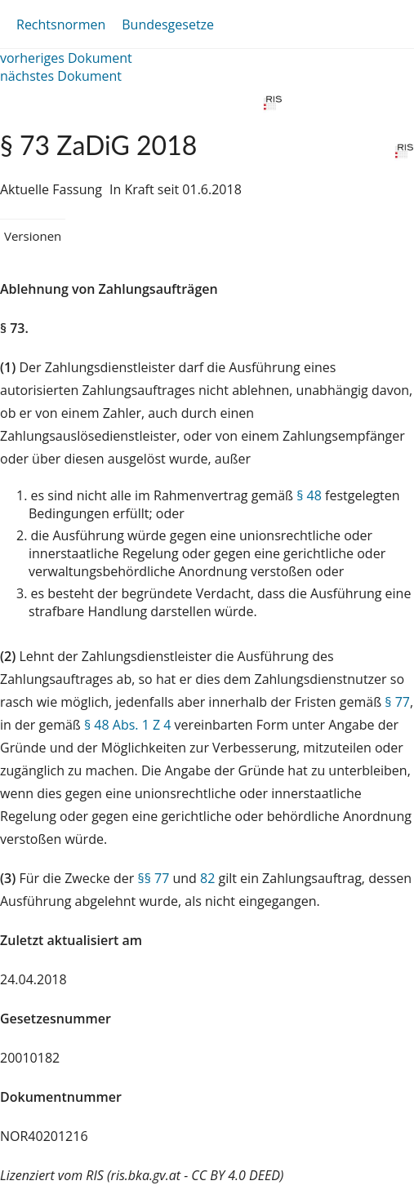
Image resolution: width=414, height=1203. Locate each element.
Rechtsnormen (60, 24)
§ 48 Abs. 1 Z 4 (127, 725)
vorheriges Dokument (66, 58)
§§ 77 (153, 878)
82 (207, 878)
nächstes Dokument (61, 76)
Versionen (32, 236)
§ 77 (397, 702)
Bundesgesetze (168, 24)
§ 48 (309, 495)
